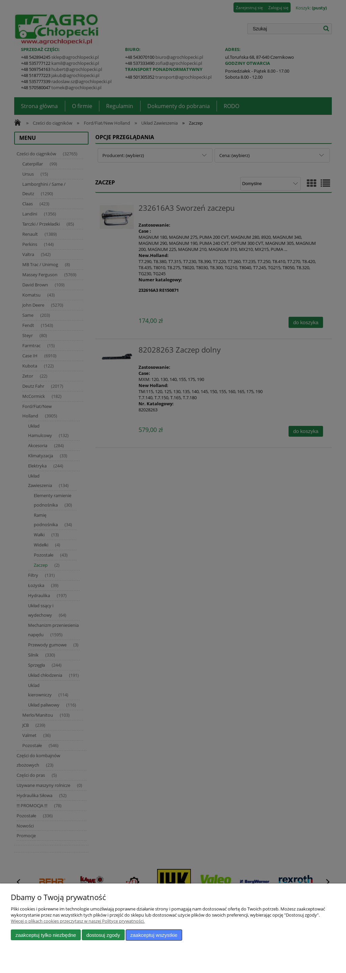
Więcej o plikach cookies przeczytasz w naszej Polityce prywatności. (78, 921)
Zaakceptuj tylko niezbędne (46, 935)
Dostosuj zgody (103, 935)
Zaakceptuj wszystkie (153, 935)
